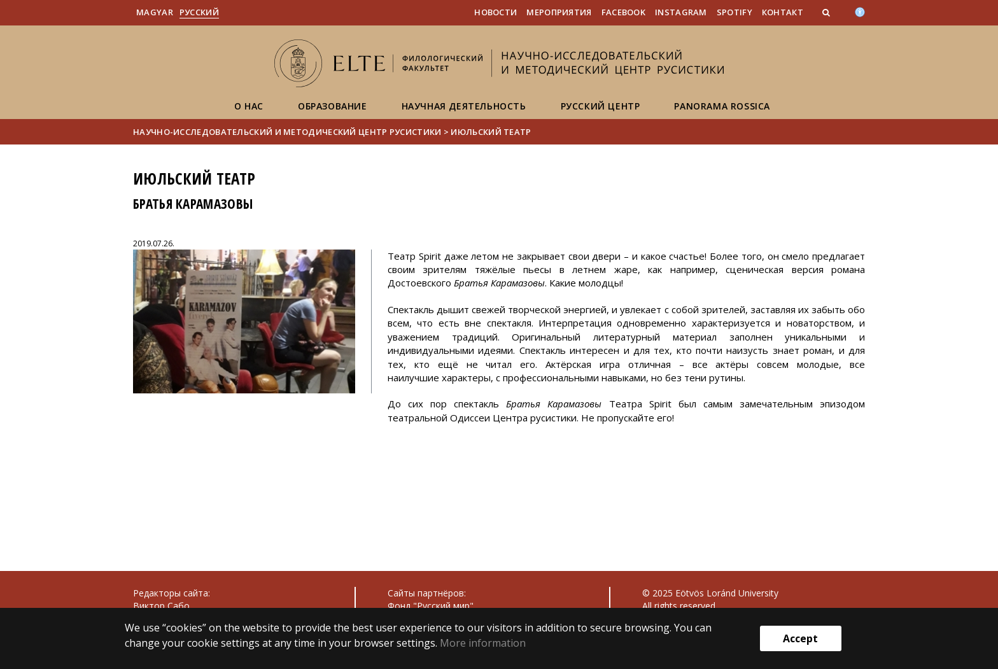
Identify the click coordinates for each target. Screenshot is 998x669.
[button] (827, 12)
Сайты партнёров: (427, 593)
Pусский (199, 12)
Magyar (154, 12)
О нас (249, 106)
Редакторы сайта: (171, 593)
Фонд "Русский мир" (431, 606)
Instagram (681, 12)
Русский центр (600, 106)
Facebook (623, 12)
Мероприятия (558, 12)
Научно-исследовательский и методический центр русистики (287, 131)
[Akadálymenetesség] (860, 11)
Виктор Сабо (161, 606)
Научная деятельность (464, 106)
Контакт (782, 12)
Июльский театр (491, 131)
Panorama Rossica (722, 106)
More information (483, 643)
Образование (332, 106)
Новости (495, 12)
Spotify (734, 12)
